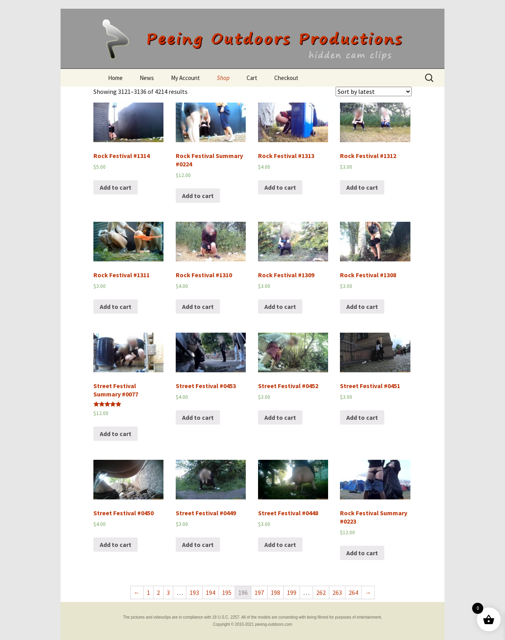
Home (115, 78)
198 (275, 592)
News (147, 78)
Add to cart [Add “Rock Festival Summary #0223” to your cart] (362, 553)
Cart (252, 78)
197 (259, 592)
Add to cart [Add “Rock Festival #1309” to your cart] (280, 306)
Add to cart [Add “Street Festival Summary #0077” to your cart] (115, 434)
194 (210, 592)
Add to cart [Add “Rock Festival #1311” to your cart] (115, 306)
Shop (223, 78)
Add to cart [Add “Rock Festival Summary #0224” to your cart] (198, 196)
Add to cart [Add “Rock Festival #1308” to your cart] (362, 306)
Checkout (286, 78)
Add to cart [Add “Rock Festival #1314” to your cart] (115, 187)
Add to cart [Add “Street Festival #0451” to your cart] (362, 417)
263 (337, 592)
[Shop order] (374, 91)
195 (227, 592)
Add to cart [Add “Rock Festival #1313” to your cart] (280, 187)
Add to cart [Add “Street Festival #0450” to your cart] (115, 545)
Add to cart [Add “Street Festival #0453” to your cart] (198, 417)
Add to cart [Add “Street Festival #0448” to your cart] (280, 545)
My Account (185, 78)
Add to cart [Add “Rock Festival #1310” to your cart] (198, 306)
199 (291, 592)
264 (353, 592)
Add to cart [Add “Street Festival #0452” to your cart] (280, 417)
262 (321, 592)
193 (194, 592)
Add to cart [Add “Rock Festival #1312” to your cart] (362, 187)
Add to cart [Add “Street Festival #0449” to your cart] (198, 545)
